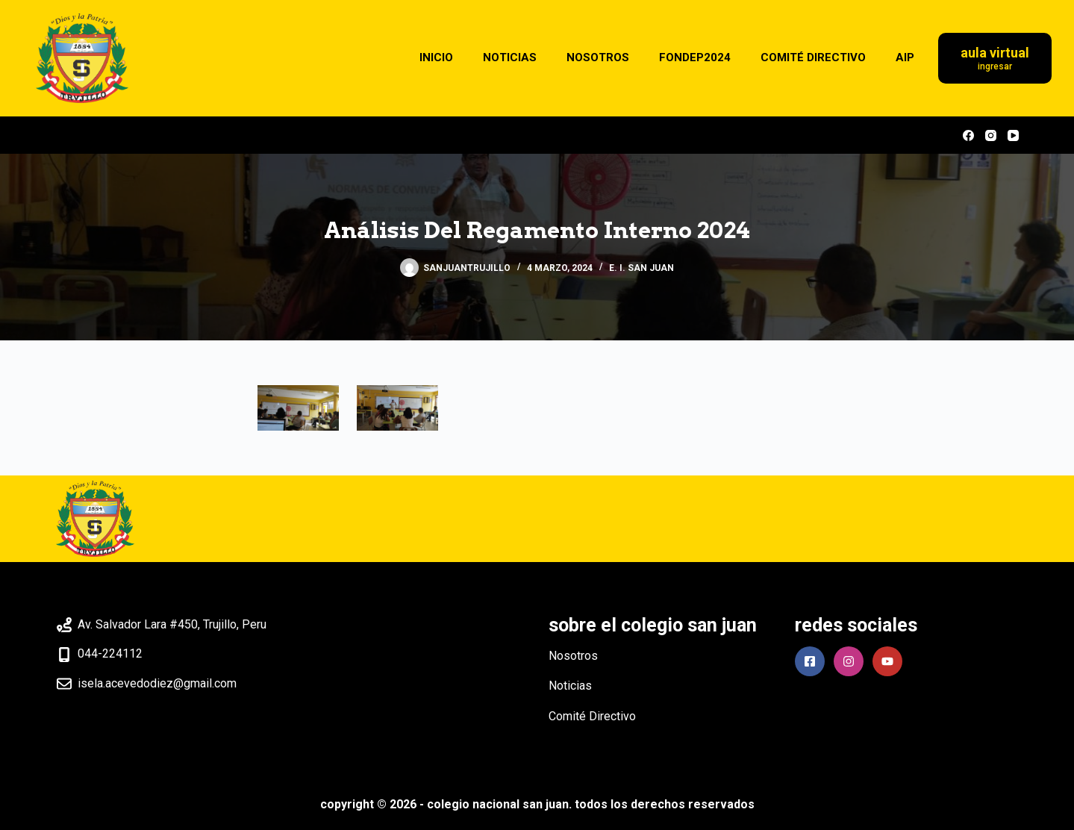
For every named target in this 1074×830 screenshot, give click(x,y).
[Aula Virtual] (995, 58)
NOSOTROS (597, 57)
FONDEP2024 (695, 57)
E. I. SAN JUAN (641, 268)
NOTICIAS (510, 57)
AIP (905, 57)
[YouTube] (1013, 135)
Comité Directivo (592, 716)
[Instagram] (990, 135)
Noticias (570, 685)
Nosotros (573, 656)
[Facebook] (968, 135)
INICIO (436, 57)
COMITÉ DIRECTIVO (813, 57)
